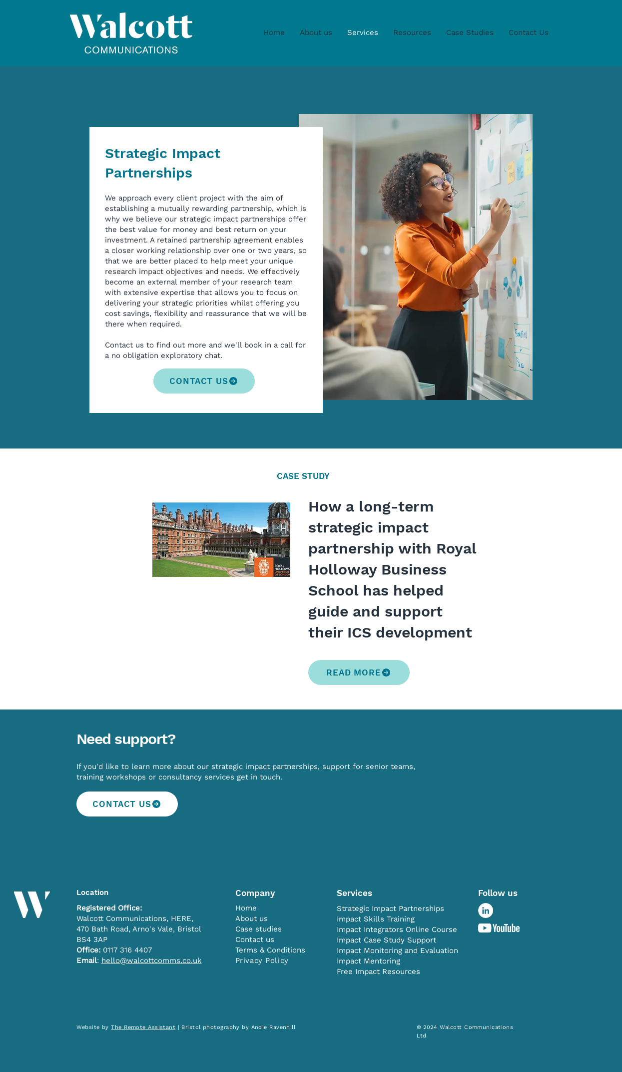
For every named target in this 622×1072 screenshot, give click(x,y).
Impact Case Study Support (386, 940)
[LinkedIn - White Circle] (485, 910)
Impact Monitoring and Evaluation (397, 950)
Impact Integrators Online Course (397, 929)
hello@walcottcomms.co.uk (151, 960)
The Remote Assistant (143, 1027)
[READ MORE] (359, 672)
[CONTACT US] (204, 381)
